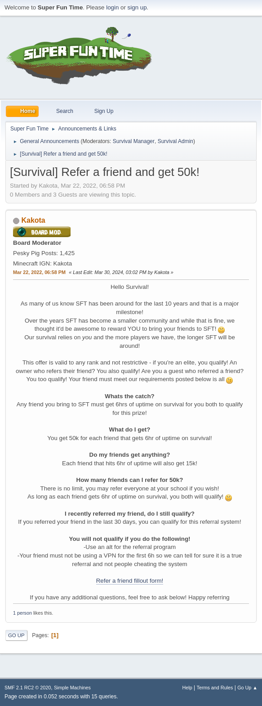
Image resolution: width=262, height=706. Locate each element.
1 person (22, 613)
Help (187, 687)
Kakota (33, 220)
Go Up (16, 635)
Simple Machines (72, 687)
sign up (137, 7)
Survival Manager (134, 141)
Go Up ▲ (247, 687)
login (112, 7)
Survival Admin (175, 141)
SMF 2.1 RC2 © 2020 (27, 687)
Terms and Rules (215, 687)
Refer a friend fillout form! (130, 580)
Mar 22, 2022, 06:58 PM (39, 272)
